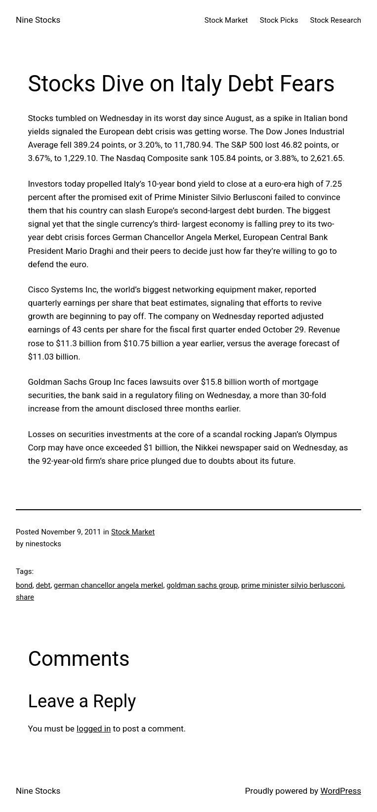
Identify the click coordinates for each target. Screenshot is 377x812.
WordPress (340, 791)
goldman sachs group (202, 585)
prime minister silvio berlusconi (292, 585)
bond (24, 585)
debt (43, 585)
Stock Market (133, 532)
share (25, 597)
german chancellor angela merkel (108, 585)
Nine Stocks (38, 20)
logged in (94, 728)
